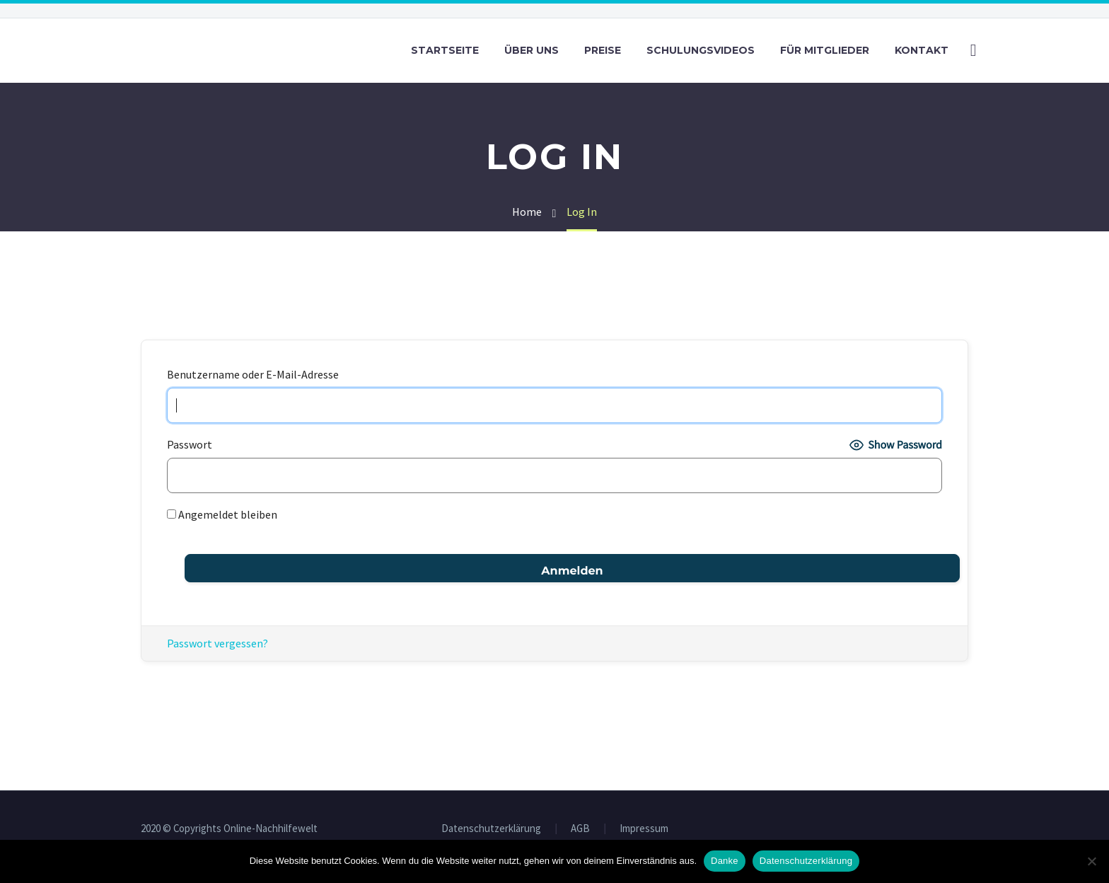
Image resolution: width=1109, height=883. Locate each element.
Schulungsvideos (700, 50)
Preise (602, 50)
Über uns (531, 50)
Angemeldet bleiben (222, 514)
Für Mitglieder (824, 50)
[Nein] (1091, 861)
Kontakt (921, 50)
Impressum (644, 829)
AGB (580, 829)
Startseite (445, 50)
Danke (724, 860)
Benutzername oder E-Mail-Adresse (253, 374)
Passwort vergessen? (217, 643)
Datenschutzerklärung (491, 829)
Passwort (189, 444)
